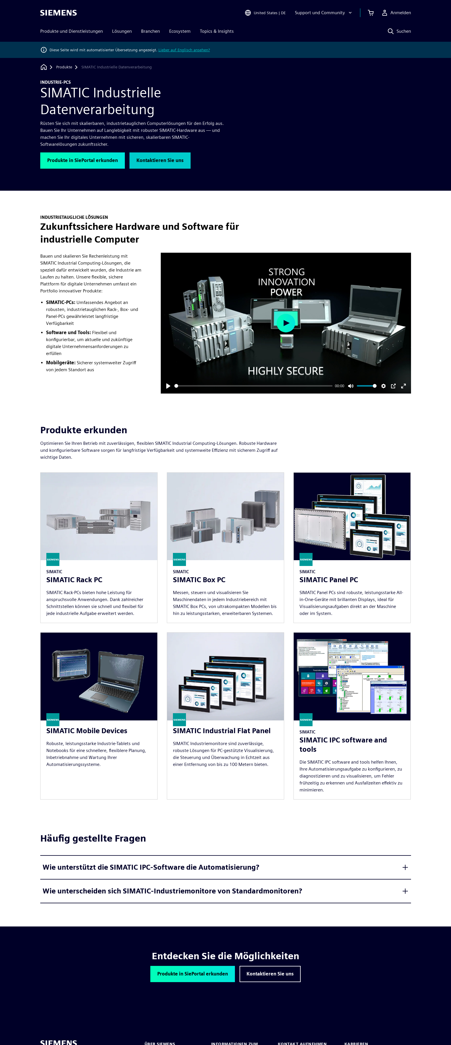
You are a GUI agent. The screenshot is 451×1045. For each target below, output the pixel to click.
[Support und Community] (324, 13)
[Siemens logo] (58, 13)
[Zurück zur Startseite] (43, 67)
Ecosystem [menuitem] (180, 31)
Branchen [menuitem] (150, 31)
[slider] (253, 386)
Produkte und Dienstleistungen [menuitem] (71, 31)
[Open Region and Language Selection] (265, 13)
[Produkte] (64, 67)
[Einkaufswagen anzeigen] (371, 13)
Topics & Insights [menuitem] (217, 31)
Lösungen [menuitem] (122, 31)
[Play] (168, 386)
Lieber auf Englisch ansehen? (184, 50)
